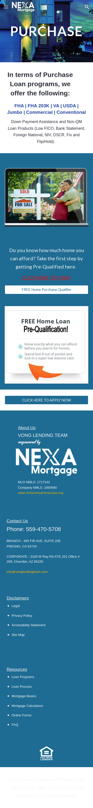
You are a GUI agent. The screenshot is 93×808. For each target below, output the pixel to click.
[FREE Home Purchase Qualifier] (46, 289)
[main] (47, 31)
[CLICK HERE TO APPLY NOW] (46, 400)
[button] (6, 7)
